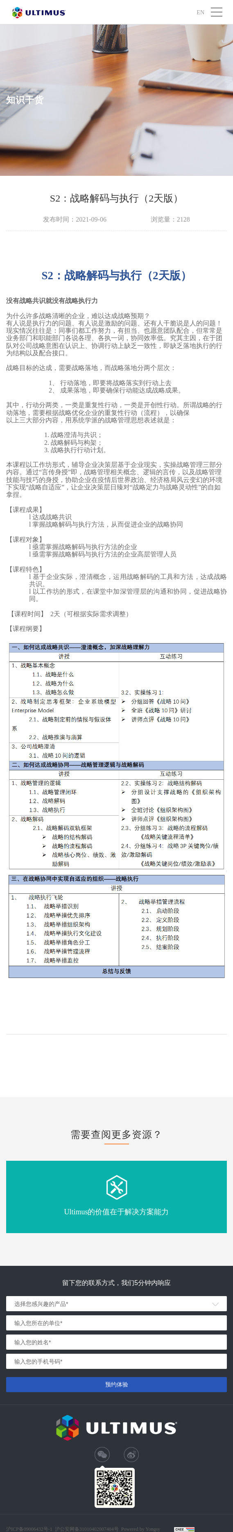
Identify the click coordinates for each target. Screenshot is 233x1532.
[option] (116, 1197)
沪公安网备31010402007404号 (87, 1529)
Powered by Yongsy (141, 1529)
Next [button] (229, 1197)
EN (200, 12)
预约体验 (116, 1384)
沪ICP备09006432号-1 (29, 1529)
